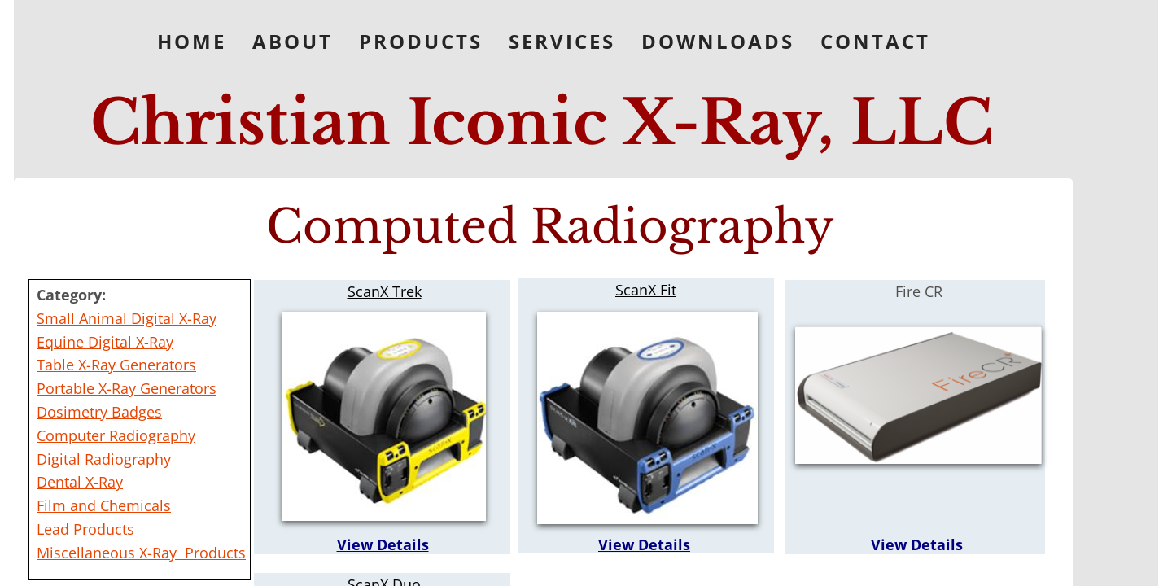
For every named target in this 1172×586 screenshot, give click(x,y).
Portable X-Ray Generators (126, 388)
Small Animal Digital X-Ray (126, 318)
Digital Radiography (104, 459)
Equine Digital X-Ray (105, 342)
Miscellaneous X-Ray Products (141, 552)
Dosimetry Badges (99, 412)
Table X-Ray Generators (116, 364)
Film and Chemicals (104, 505)
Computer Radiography (116, 435)
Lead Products (85, 529)
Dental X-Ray (80, 482)
